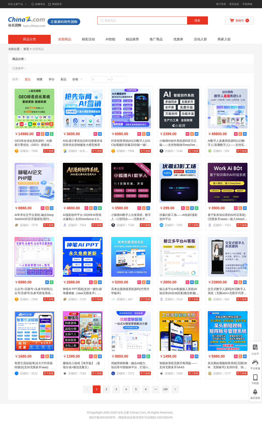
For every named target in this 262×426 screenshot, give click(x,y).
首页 (26, 49)
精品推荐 (132, 39)
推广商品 (156, 39)
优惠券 (178, 39)
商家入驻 (224, 39)
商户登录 (221, 4)
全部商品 (64, 39)
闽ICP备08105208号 (102, 417)
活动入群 (200, 39)
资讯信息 (234, 4)
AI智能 (110, 39)
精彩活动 (88, 39)
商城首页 (55, 4)
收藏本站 (38, 4)
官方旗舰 (49, 151)
